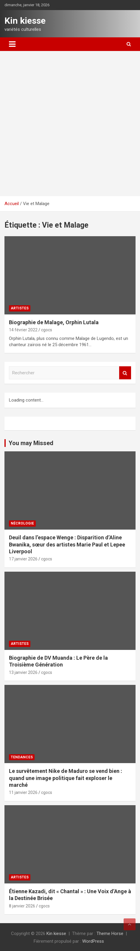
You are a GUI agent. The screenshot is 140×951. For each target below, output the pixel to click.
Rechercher (125, 373)
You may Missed (31, 443)
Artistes (20, 308)
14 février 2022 (23, 329)
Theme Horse (110, 933)
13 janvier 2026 (23, 672)
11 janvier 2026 (23, 792)
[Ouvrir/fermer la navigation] (12, 44)
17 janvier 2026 (23, 559)
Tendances (22, 757)
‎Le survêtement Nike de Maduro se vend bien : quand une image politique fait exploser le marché (65, 778)
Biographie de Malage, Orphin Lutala (54, 322)
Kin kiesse (25, 20)
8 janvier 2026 (22, 906)
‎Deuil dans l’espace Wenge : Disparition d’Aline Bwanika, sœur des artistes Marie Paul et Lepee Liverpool (67, 544)
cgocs (46, 329)
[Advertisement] (70, 123)
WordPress (93, 941)
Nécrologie (22, 523)
